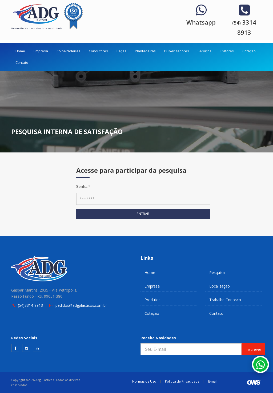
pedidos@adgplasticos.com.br (81, 305)
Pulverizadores (176, 51)
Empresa (41, 51)
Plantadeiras (145, 51)
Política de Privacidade (182, 381)
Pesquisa (217, 272)
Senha (83, 186)
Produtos (152, 299)
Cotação (249, 51)
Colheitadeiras (68, 51)
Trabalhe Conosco (225, 299)
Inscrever (253, 349)
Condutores (98, 51)
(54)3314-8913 (30, 305)
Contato (21, 62)
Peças (121, 51)
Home (20, 51)
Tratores (227, 51)
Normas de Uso (144, 381)
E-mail (212, 381)
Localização (219, 286)
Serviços (204, 51)
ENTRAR (143, 213)
